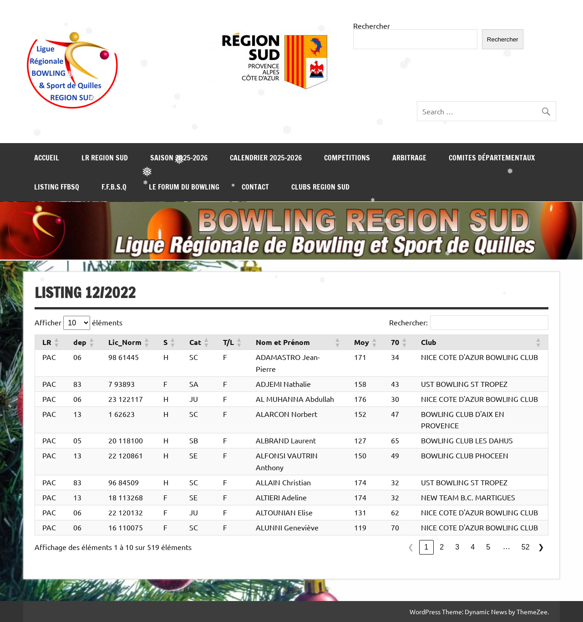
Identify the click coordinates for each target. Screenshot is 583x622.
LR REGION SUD (104, 158)
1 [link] (426, 547)
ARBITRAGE (409, 158)
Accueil (46, 158)
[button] (56, 342)
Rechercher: (408, 322)
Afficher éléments (78, 323)
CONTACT (255, 187)
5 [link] (488, 547)
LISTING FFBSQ (56, 187)
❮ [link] (411, 547)
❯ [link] (541, 547)
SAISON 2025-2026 (179, 158)
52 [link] (526, 547)
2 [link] (442, 547)
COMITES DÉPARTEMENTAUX (492, 158)
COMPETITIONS (347, 158)
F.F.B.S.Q (114, 187)
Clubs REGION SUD (320, 187)
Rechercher (371, 25)
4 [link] (473, 547)
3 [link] (457, 547)
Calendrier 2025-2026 (266, 158)
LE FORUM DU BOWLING (184, 187)
